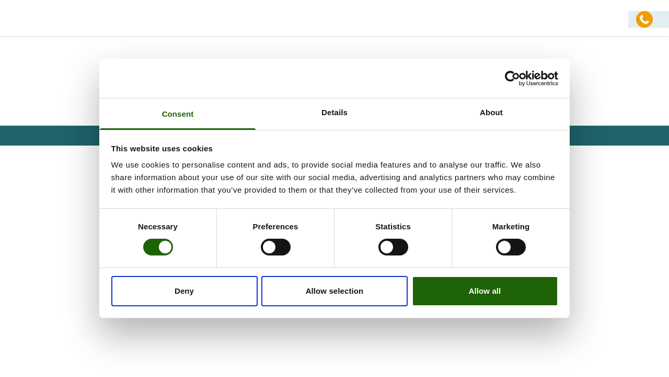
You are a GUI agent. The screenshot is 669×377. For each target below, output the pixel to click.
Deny (184, 290)
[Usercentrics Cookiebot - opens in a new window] (512, 78)
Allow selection (335, 290)
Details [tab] (334, 112)
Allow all (485, 290)
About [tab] (491, 112)
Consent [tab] (178, 113)
